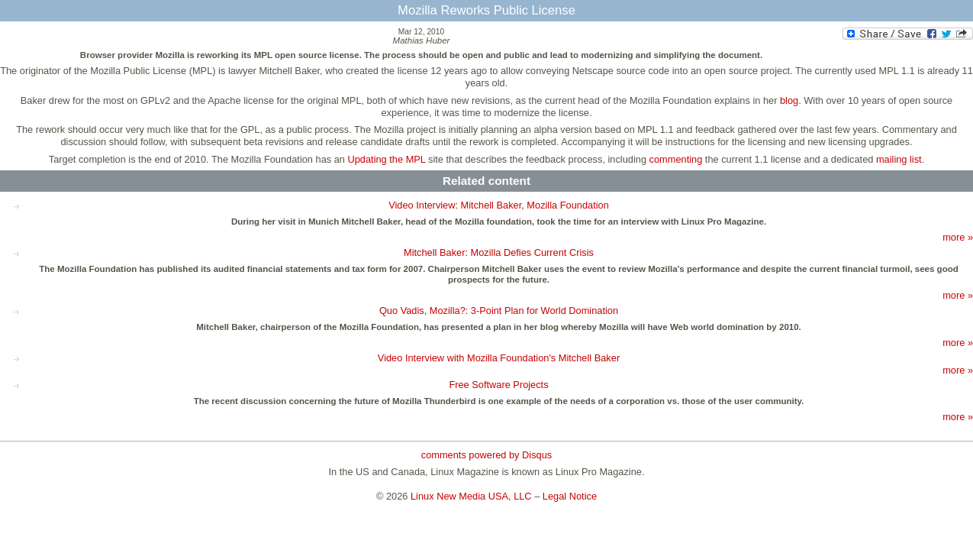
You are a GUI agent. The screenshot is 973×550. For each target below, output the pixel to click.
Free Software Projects (498, 384)
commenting (676, 159)
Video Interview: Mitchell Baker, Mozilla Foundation (498, 205)
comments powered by (486, 455)
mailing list (899, 159)
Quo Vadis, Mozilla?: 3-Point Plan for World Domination (498, 310)
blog (789, 100)
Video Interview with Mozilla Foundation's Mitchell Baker (499, 358)
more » (957, 237)
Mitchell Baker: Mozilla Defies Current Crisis (499, 252)
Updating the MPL (387, 159)
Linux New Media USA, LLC (471, 496)
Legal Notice (570, 496)
